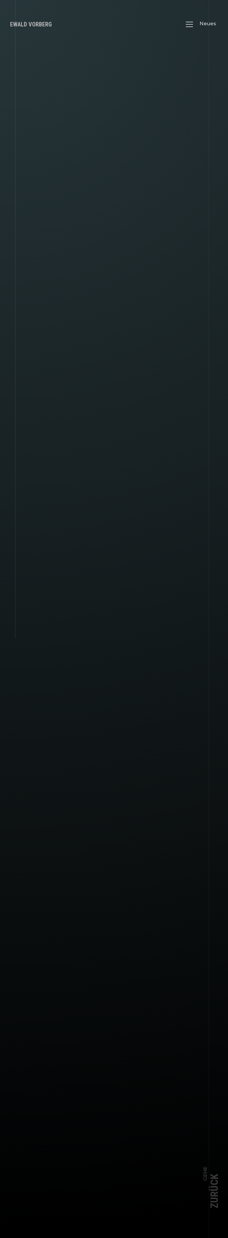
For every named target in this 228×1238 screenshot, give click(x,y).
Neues (208, 23)
